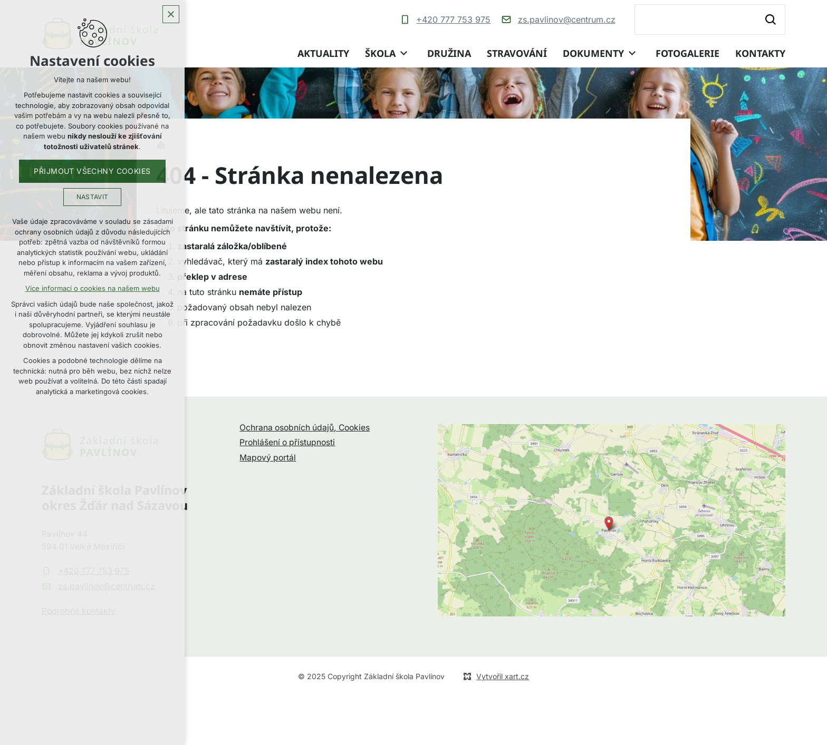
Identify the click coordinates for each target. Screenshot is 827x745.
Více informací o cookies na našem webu (92, 288)
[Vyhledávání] (770, 19)
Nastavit (92, 197)
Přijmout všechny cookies (92, 170)
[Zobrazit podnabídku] (403, 53)
